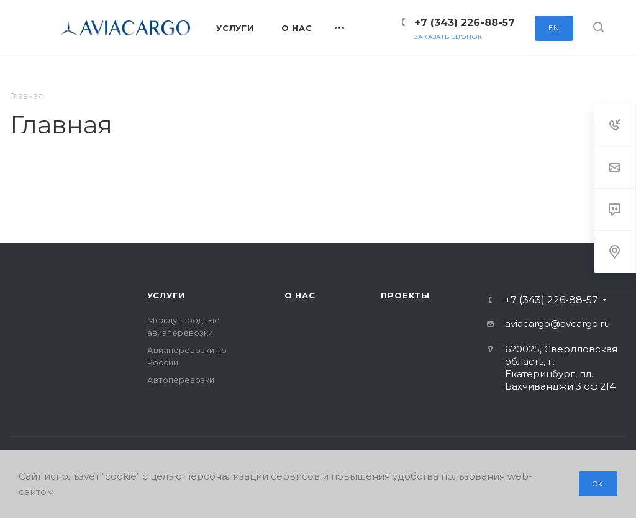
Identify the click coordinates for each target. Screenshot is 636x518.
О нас (300, 295)
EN (554, 28)
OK (598, 484)
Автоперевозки (180, 380)
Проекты (405, 295)
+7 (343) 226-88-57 (464, 23)
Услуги (166, 295)
